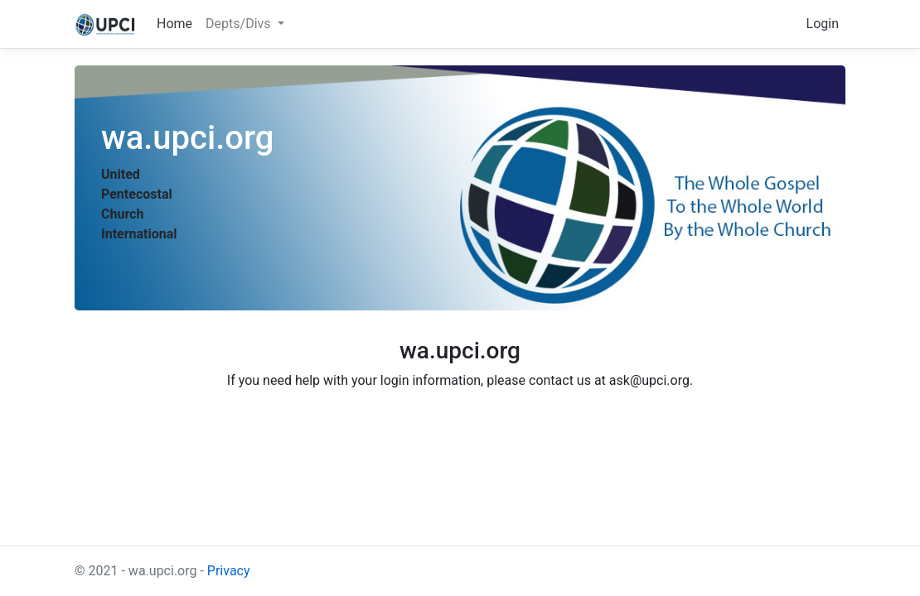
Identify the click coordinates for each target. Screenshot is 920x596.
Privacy (228, 571)
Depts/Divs (240, 23)
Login (822, 23)
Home (174, 23)
